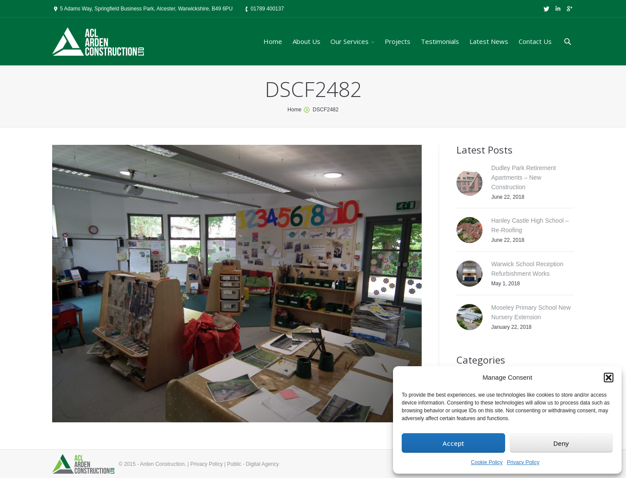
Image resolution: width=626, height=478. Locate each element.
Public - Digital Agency (253, 464)
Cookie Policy (487, 462)
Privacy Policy (523, 462)
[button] (608, 377)
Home (294, 110)
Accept (453, 443)
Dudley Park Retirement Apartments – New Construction (523, 177)
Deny (561, 443)
